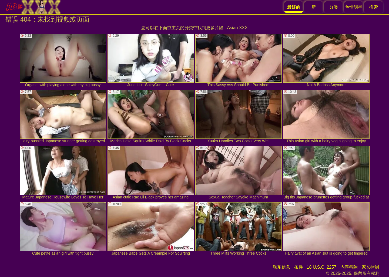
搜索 (373, 7)
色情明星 (353, 7)
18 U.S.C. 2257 (321, 267)
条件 (298, 267)
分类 (333, 7)
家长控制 (370, 267)
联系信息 (281, 267)
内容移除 (349, 267)
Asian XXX (237, 27)
